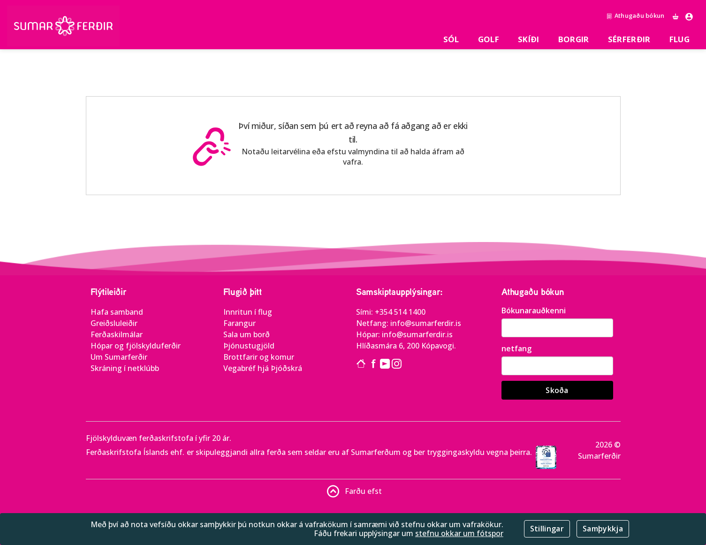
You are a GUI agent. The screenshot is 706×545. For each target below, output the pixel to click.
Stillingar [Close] (547, 528)
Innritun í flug (247, 312)
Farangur (239, 323)
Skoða (557, 390)
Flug (679, 39)
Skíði (528, 39)
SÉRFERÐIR (629, 39)
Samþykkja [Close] (603, 528)
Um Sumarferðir (119, 357)
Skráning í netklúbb (125, 368)
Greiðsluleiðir (114, 323)
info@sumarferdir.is (425, 323)
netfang (516, 348)
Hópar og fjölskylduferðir (136, 346)
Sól (451, 39)
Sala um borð (246, 334)
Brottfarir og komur (258, 357)
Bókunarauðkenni (533, 310)
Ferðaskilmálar (117, 334)
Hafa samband (117, 312)
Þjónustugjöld (248, 346)
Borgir (573, 39)
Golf (488, 39)
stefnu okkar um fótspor (459, 533)
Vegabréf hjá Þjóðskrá (262, 368)
